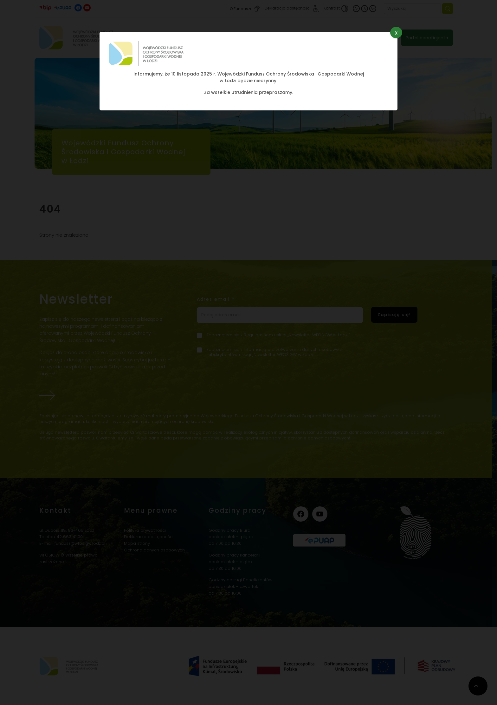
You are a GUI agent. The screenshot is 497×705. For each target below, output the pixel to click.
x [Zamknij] (396, 32)
